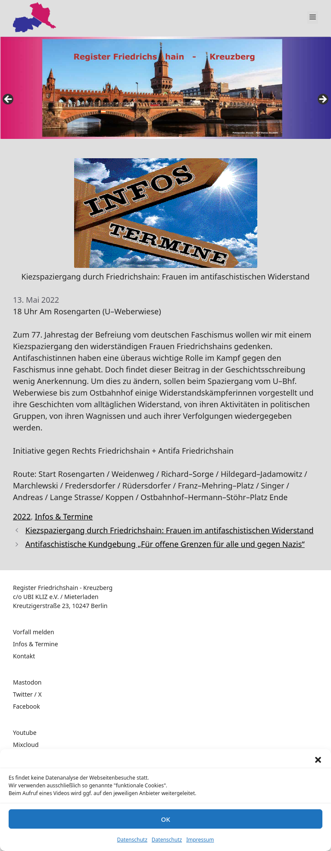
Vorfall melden (33, 632)
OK (165, 819)
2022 (22, 516)
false (8, 99)
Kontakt (24, 656)
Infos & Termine (64, 516)
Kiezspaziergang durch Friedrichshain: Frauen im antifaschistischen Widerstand (169, 530)
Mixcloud (26, 744)
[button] (318, 760)
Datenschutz (132, 839)
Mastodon (27, 682)
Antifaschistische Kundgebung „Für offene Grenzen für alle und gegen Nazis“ (165, 544)
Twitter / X (27, 694)
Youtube (25, 732)
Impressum (200, 839)
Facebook (26, 706)
